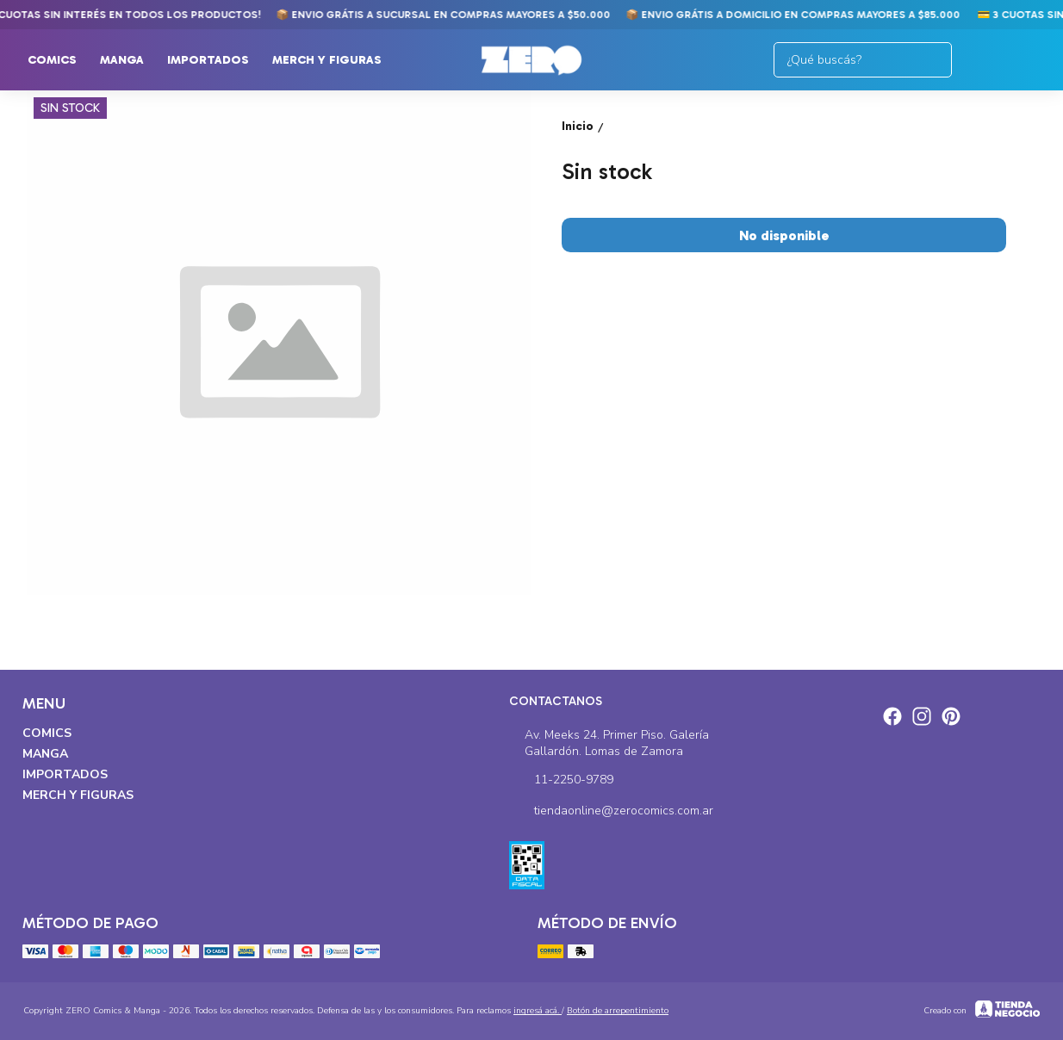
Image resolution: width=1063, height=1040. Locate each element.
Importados (216, 60)
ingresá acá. (537, 1011)
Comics (61, 60)
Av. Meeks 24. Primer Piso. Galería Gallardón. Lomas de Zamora (609, 743)
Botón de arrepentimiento (617, 1011)
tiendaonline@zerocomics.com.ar (611, 812)
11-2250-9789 (561, 781)
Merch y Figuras (335, 60)
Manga (130, 60)
